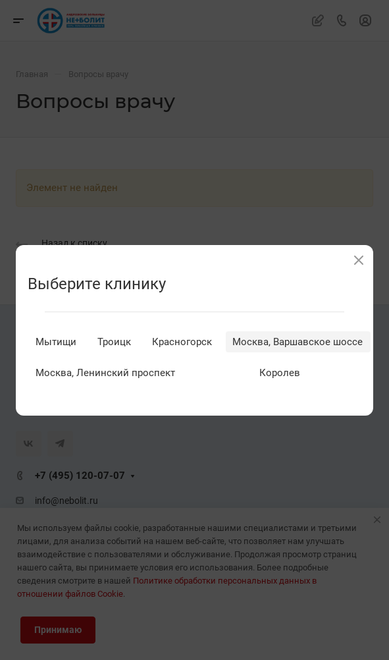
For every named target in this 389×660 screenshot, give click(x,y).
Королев (279, 373)
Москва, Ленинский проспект (105, 373)
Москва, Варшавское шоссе (297, 342)
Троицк (114, 342)
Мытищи (56, 342)
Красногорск (182, 342)
